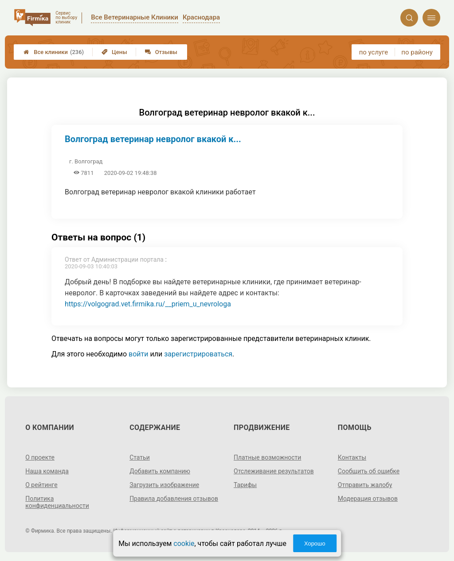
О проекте (40, 457)
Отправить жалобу (365, 484)
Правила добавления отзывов (173, 498)
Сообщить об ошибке (368, 471)
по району (416, 52)
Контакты (352, 457)
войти (138, 354)
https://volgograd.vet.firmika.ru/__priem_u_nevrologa (148, 304)
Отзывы (161, 52)
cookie (183, 543)
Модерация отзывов (368, 498)
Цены (114, 52)
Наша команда (47, 471)
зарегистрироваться (198, 354)
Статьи (139, 457)
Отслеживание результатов (274, 471)
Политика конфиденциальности (57, 502)
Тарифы (245, 484)
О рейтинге (41, 484)
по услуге (373, 52)
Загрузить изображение (164, 484)
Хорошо (314, 543)
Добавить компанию (159, 471)
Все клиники (53, 52)
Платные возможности (267, 457)
